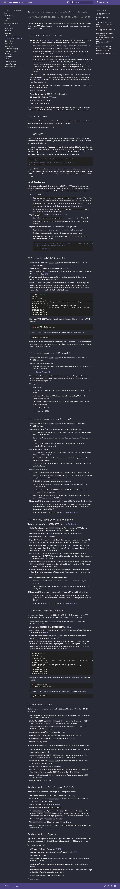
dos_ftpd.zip (38, 80)
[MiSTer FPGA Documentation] (5, 2)
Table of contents (101, 10)
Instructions (54, 54)
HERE (68, 268)
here (67, 56)
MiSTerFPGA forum (72, 524)
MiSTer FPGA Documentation (13, 10)
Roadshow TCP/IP (50, 40)
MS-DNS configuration (70, 512)
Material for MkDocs (15, 887)
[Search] (81, 2)
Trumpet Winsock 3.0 (43, 372)
